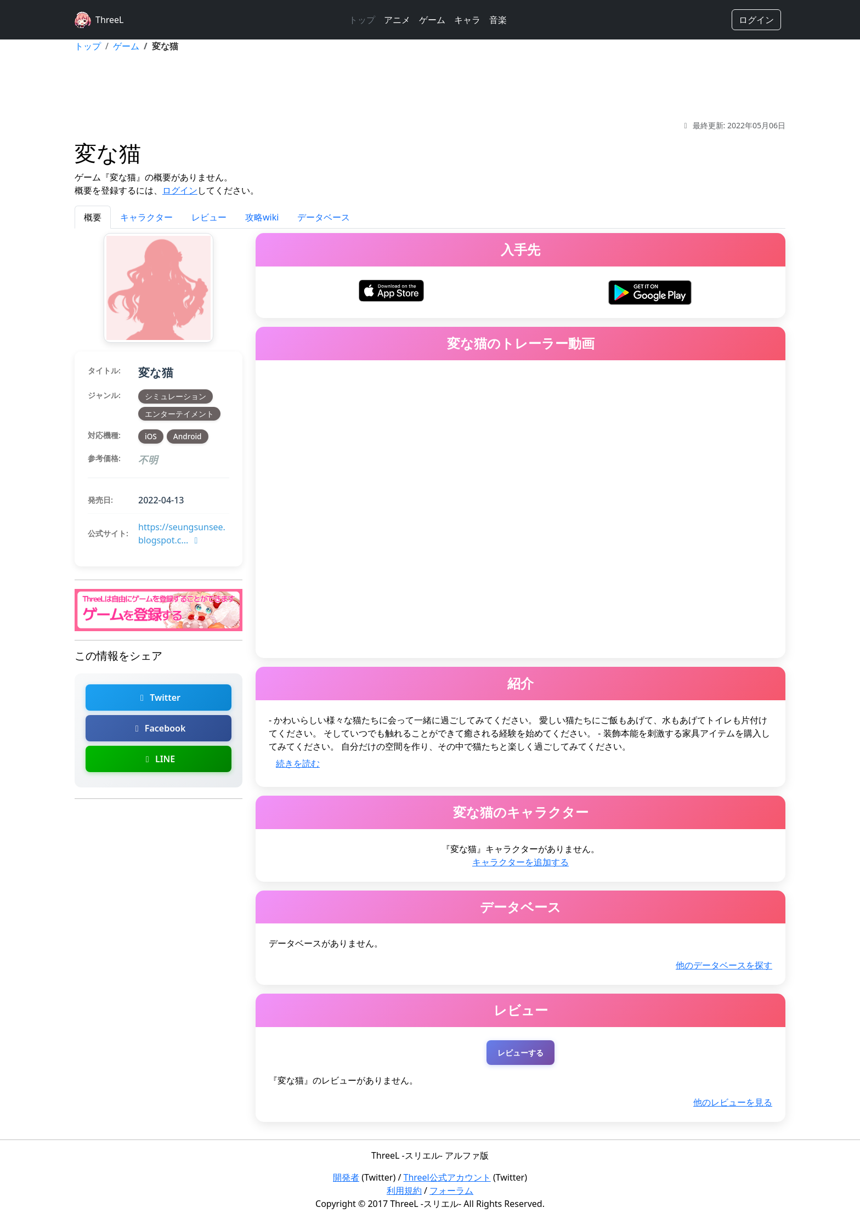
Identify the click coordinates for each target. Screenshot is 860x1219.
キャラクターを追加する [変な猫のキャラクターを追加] (520, 862)
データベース (323, 217)
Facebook (159, 728)
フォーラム (451, 1190)
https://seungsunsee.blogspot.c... (181, 533)
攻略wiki (262, 217)
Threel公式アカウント (447, 1177)
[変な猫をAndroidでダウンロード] (650, 291)
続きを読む (298, 763)
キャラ (467, 20)
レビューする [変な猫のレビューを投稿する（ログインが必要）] (520, 1052)
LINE (158, 759)
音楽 (498, 20)
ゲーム (432, 20)
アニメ (397, 20)
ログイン (756, 20)
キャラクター (146, 217)
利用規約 (404, 1190)
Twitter (158, 697)
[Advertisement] (430, 86)
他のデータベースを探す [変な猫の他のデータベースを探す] (724, 965)
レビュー (209, 217)
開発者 (346, 1177)
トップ (362, 20)
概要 (92, 217)
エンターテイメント (179, 414)
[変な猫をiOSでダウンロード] (392, 290)
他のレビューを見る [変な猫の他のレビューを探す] (732, 1102)
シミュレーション (175, 396)
